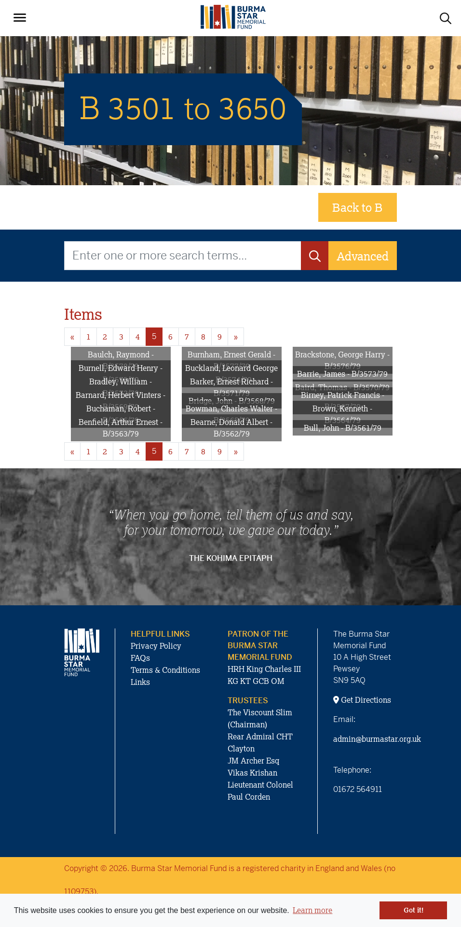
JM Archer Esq (253, 760)
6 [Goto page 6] (170, 336)
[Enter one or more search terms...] (182, 255)
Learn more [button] (312, 910)
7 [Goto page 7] (187, 336)
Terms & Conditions (165, 670)
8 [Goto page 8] (203, 336)
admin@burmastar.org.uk (377, 739)
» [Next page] (236, 336)
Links (140, 682)
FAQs (140, 658)
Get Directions (362, 700)
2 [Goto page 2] (105, 336)
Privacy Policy (156, 646)
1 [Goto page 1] (88, 336)
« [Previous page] (72, 336)
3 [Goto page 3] (121, 336)
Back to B (357, 207)
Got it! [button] (413, 910)
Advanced (363, 255)
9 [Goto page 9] (219, 336)
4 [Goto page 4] (138, 336)
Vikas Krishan (252, 772)
